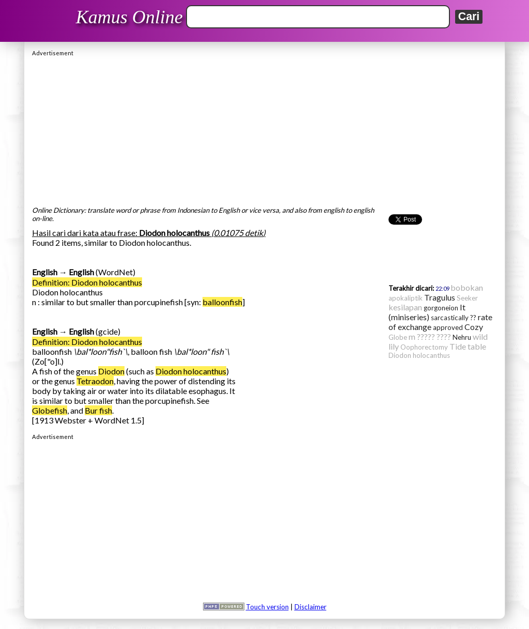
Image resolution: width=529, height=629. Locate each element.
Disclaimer (310, 607)
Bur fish (98, 410)
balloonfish (222, 302)
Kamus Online (129, 17)
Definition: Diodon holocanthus (87, 282)
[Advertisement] (264, 128)
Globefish (49, 410)
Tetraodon (95, 381)
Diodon (111, 371)
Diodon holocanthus (190, 371)
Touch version (267, 607)
